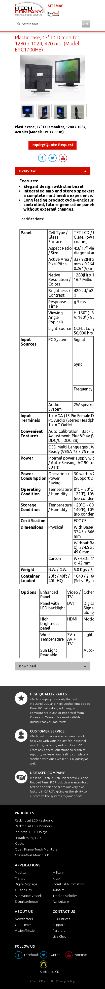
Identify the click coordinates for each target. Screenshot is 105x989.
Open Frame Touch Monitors (36, 849)
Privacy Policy (65, 981)
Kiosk (56, 878)
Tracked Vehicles (65, 895)
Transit (20, 878)
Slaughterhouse (26, 901)
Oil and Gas (23, 890)
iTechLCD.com (40, 981)
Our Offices (61, 919)
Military (58, 872)
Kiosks (19, 843)
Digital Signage (26, 884)
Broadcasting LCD (28, 837)
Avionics (58, 890)
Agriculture (61, 901)
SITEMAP (55, 6)
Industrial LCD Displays (31, 832)
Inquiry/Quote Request (52, 145)
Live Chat (59, 936)
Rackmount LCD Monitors (33, 826)
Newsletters (24, 919)
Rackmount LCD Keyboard (34, 820)
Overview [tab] (53, 171)
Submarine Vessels (28, 895)
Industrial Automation (68, 884)
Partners (59, 930)
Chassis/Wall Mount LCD (32, 855)
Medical (20, 872)
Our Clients (23, 924)
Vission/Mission (26, 930)
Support (59, 924)
